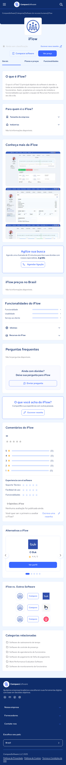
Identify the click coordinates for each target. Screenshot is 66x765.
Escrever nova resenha (51, 46)
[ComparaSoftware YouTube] (9, 697)
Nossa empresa (33, 707)
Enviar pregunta (33, 383)
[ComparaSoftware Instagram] (19, 697)
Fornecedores (33, 715)
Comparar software (23, 53)
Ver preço (47, 53)
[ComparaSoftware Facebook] (14, 697)
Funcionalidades (51, 61)
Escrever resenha (33, 412)
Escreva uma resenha (51, 515)
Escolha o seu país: (12, 734)
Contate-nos (33, 724)
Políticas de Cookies (32, 758)
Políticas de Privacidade (13, 758)
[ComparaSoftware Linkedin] (5, 697)
